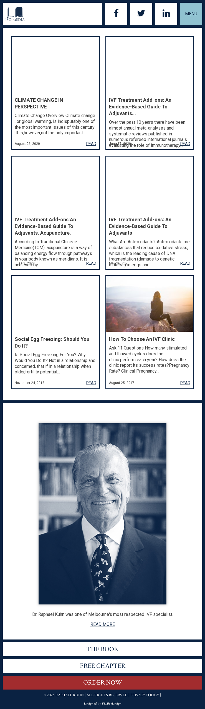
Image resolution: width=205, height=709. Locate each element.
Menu (191, 13)
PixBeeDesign (112, 703)
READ (91, 144)
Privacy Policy (144, 695)
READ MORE (102, 624)
